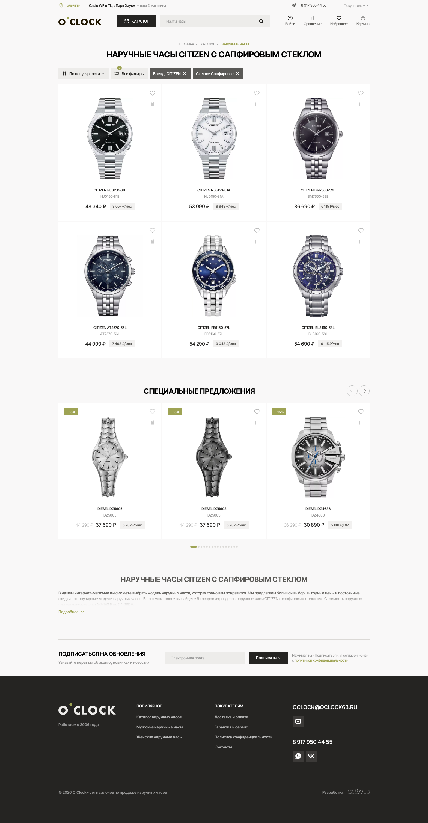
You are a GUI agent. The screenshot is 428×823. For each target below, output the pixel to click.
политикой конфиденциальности (321, 660)
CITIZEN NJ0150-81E (110, 190)
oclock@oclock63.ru (325, 707)
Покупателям (357, 5)
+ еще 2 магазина (151, 5)
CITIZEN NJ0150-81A (213, 190)
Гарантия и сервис (231, 727)
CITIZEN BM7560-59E (318, 190)
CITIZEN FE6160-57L (214, 327)
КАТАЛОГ (136, 21)
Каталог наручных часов (159, 717)
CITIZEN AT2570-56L (110, 327)
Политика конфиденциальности (243, 736)
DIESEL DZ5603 (214, 508)
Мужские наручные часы (159, 727)
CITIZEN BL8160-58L (318, 327)
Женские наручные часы (159, 736)
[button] (352, 390)
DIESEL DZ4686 (318, 508)
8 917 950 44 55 (313, 5)
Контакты (223, 747)
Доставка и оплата (231, 717)
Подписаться (268, 657)
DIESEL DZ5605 (109, 508)
